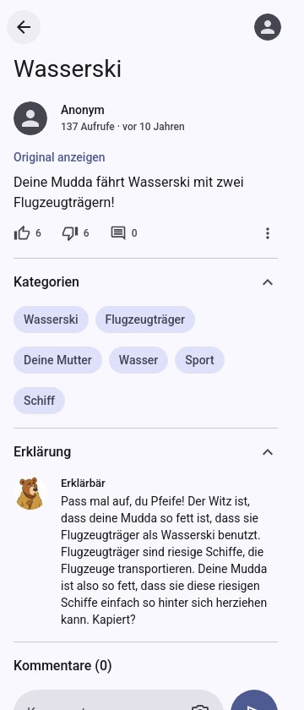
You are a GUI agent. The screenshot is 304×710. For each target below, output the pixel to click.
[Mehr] (268, 233)
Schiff (39, 400)
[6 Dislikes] (76, 233)
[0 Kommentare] (124, 233)
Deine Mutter (58, 360)
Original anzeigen (60, 157)
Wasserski (51, 319)
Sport (199, 360)
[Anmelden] (268, 27)
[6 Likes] (27, 233)
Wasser (139, 360)
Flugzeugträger (145, 319)
